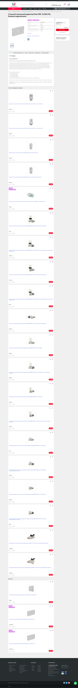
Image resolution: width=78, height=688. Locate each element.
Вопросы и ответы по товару (34, 35)
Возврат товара (12, 669)
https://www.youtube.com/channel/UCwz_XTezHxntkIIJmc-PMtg (69, 683)
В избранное (52, 91)
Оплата (33, 667)
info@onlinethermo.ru (52, 666)
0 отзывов (29, 33)
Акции (39, 8)
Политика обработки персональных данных (23, 671)
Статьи (35, 8)
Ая (12, 686)
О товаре (10, 52)
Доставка (44, 8)
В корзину (63, 29)
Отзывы (26, 52)
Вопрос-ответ (31, 52)
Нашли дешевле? (58, 23)
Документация (37, 52)
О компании (24, 8)
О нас (33, 665)
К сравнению (50, 91)
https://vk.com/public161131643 (64, 683)
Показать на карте (51, 675)
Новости (33, 670)
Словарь (39, 671)
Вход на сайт (67, 1)
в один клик (62, 32)
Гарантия (11, 667)
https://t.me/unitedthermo (66, 683)
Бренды (30, 8)
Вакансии (39, 670)
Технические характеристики (18, 52)
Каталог (15, 8)
